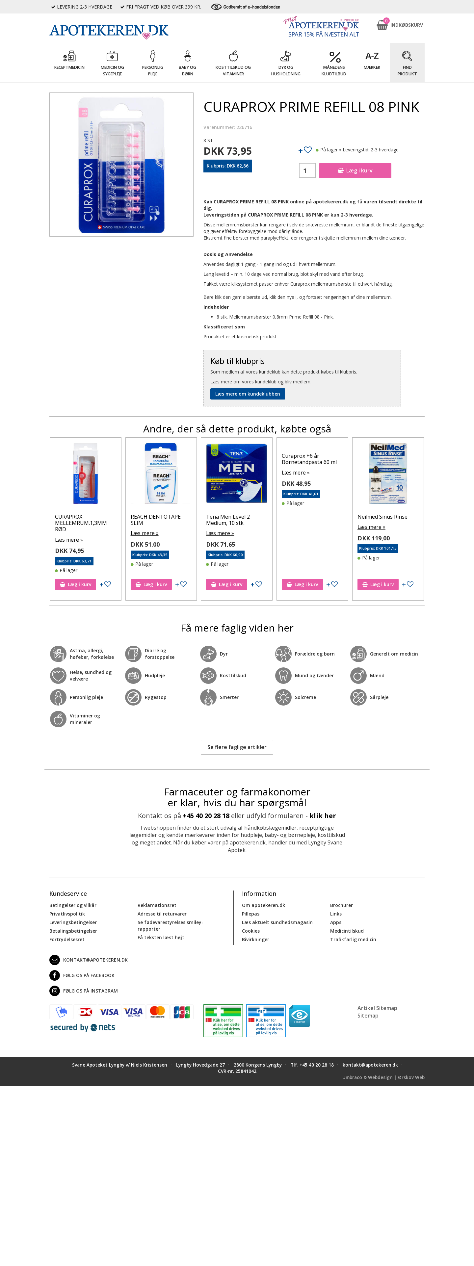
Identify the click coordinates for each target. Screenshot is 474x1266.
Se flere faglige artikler (237, 746)
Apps (335, 921)
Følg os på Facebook (82, 974)
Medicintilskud (347, 930)
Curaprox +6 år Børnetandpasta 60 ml (384, 459)
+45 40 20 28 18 (206, 815)
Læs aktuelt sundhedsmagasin (277, 921)
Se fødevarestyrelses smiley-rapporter (170, 924)
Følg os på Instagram (83, 990)
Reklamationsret (157, 904)
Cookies (251, 930)
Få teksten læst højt (161, 936)
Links (336, 913)
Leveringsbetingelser (73, 921)
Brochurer (341, 904)
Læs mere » (67, 526)
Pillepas (250, 913)
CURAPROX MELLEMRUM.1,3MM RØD (157, 523)
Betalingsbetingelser (73, 930)
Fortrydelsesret (67, 938)
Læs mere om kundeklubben (247, 394)
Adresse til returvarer (162, 913)
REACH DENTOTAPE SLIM (231, 520)
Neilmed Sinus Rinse (80, 516)
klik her (322, 815)
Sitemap (368, 1014)
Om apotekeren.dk (263, 904)
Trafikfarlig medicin (353, 938)
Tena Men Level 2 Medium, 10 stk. (304, 520)
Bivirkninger (255, 938)
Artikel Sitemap (377, 1007)
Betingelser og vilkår (72, 904)
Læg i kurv (355, 170)
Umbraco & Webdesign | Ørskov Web (383, 1077)
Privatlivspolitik (67, 913)
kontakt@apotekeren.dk (88, 959)
